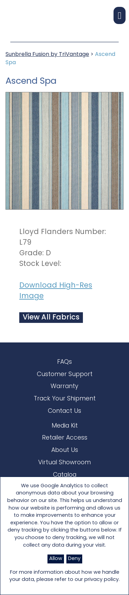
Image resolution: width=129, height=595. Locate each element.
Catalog (64, 475)
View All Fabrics (51, 317)
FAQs (64, 362)
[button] (120, 15)
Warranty (64, 386)
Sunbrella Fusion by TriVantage (47, 54)
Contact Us (64, 411)
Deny (74, 558)
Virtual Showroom (64, 463)
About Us (64, 450)
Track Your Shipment (65, 399)
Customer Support (65, 374)
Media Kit (65, 426)
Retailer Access (64, 438)
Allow (55, 558)
